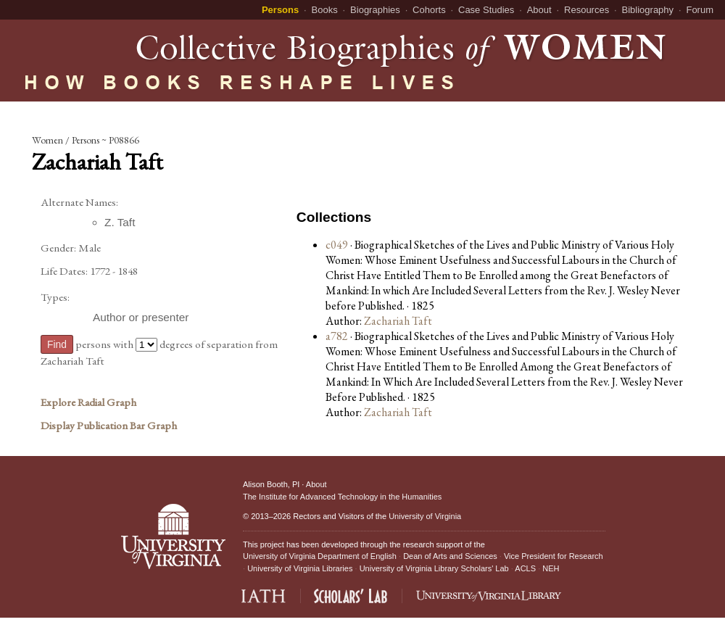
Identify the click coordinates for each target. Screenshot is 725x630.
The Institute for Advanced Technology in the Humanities (342, 496)
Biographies (375, 9)
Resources (586, 9)
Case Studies (486, 9)
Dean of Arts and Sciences (450, 556)
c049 (337, 244)
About (539, 9)
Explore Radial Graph (88, 402)
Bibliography (648, 9)
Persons (280, 9)
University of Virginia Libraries (299, 568)
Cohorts (429, 9)
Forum (699, 9)
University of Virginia (425, 516)
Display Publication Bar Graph (109, 425)
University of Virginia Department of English (320, 556)
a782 (337, 336)
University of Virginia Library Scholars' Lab (434, 568)
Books (325, 9)
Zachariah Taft (398, 320)
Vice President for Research (553, 556)
